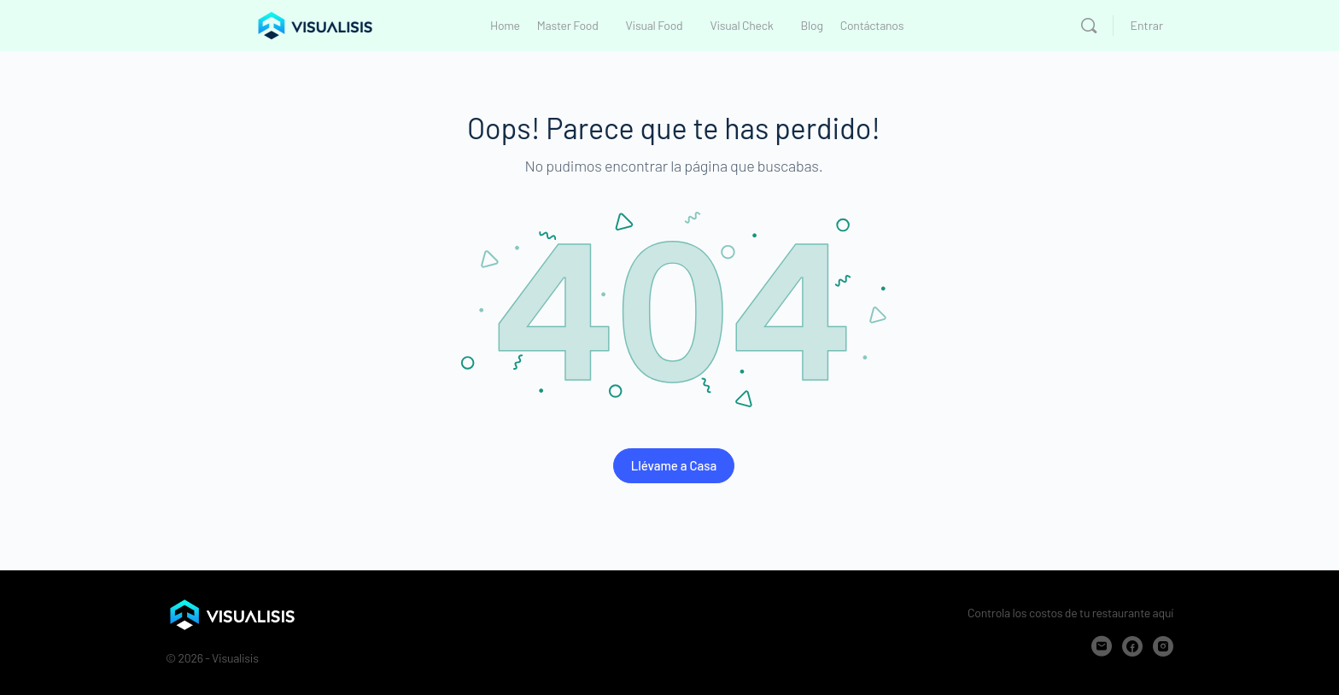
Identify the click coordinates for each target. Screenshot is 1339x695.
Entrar (1147, 25)
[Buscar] (1089, 25)
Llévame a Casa (674, 465)
